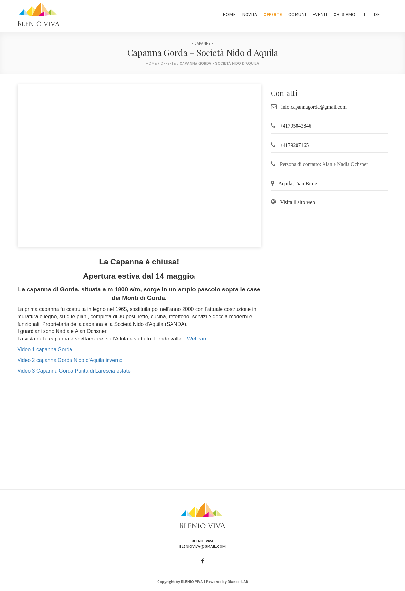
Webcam (197, 338)
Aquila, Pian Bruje (297, 183)
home (151, 63)
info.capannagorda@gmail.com (314, 106)
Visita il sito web (297, 202)
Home (229, 14)
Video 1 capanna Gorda (45, 349)
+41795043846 (295, 126)
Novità (249, 14)
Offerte (272, 14)
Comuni (297, 14)
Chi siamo (344, 14)
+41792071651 (295, 145)
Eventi (319, 14)
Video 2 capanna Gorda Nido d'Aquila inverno (70, 360)
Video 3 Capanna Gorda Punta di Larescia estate (74, 371)
